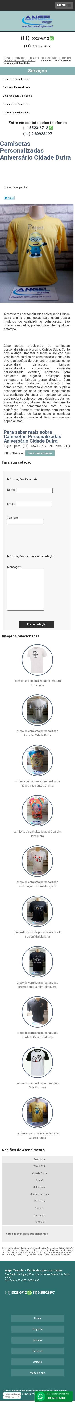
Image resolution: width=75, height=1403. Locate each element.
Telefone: (25, 520)
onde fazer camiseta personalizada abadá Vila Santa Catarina (37, 783)
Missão (37, 1340)
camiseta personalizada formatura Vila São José (37, 1085)
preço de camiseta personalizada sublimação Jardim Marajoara (37, 884)
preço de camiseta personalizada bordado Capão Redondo (37, 1035)
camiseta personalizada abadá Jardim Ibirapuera (38, 834)
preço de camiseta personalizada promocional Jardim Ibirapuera (37, 984)
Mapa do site (37, 1372)
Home (37, 1318)
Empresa (38, 1329)
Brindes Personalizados (16, 79)
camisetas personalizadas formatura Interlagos (37, 683)
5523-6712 (40, 38)
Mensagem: (25, 588)
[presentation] (31, 538)
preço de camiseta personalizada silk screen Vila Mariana (38, 934)
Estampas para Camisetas (18, 95)
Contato (37, 1361)
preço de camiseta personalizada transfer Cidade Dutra (37, 733)
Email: (29, 504)
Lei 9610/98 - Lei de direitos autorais (53, 1254)
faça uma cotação (40, 453)
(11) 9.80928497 (37, 46)
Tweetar (9, 198)
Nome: (30, 490)
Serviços (37, 71)
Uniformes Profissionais (16, 112)
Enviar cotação (37, 624)
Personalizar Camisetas (16, 104)
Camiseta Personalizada (17, 87)
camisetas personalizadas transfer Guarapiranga (37, 1135)
